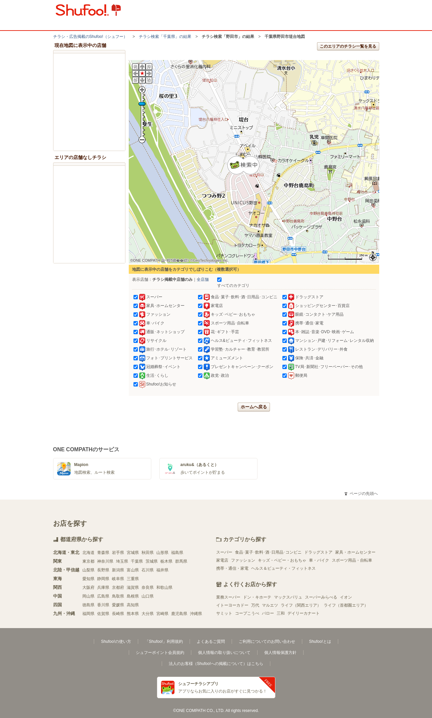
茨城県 (152, 561)
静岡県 (103, 578)
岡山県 (88, 596)
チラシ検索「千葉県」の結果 (165, 36)
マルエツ (270, 605)
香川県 (103, 605)
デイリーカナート (303, 613)
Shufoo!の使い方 (116, 641)
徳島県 (88, 605)
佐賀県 (103, 613)
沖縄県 (196, 613)
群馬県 (181, 561)
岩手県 (118, 552)
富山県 (133, 570)
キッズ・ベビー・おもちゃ (282, 560)
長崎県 (118, 613)
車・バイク (319, 560)
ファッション (243, 560)
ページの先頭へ (361, 493)
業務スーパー (228, 597)
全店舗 (203, 279)
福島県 (177, 552)
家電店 (222, 560)
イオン (346, 597)
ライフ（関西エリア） (301, 605)
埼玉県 (122, 561)
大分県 (148, 613)
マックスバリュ (288, 597)
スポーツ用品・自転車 (352, 560)
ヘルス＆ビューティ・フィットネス (283, 568)
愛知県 (88, 578)
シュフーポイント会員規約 (160, 652)
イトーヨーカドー (232, 605)
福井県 (162, 570)
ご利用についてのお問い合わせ (267, 641)
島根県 (133, 596)
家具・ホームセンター (355, 552)
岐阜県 (118, 578)
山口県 (148, 596)
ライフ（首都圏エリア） (346, 605)
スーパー (224, 552)
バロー (268, 613)
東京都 (88, 561)
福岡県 (88, 613)
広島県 (103, 596)
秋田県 (148, 552)
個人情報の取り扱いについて (224, 652)
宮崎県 (162, 613)
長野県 (103, 570)
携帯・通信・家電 (232, 568)
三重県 (133, 578)
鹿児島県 (179, 613)
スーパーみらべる (321, 597)
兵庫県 (103, 587)
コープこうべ (247, 613)
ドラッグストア (318, 552)
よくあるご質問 (211, 641)
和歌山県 (164, 587)
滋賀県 (133, 587)
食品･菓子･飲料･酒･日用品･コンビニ (268, 552)
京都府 (118, 587)
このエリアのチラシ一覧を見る (348, 46)
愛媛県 (118, 605)
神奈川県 (105, 561)
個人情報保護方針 (280, 652)
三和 (281, 613)
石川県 (148, 570)
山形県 (162, 552)
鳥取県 (118, 596)
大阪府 (88, 587)
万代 (255, 605)
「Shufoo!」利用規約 (164, 641)
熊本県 (133, 613)
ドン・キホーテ (257, 597)
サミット (224, 613)
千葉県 (137, 561)
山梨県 (88, 570)
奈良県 (148, 587)
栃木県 (166, 561)
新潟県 (118, 570)
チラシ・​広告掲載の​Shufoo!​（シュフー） (90, 36)
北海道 (88, 552)
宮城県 (133, 552)
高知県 (133, 605)
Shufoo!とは (320, 641)
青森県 (103, 552)
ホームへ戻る (254, 406)
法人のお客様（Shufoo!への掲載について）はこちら (216, 663)
